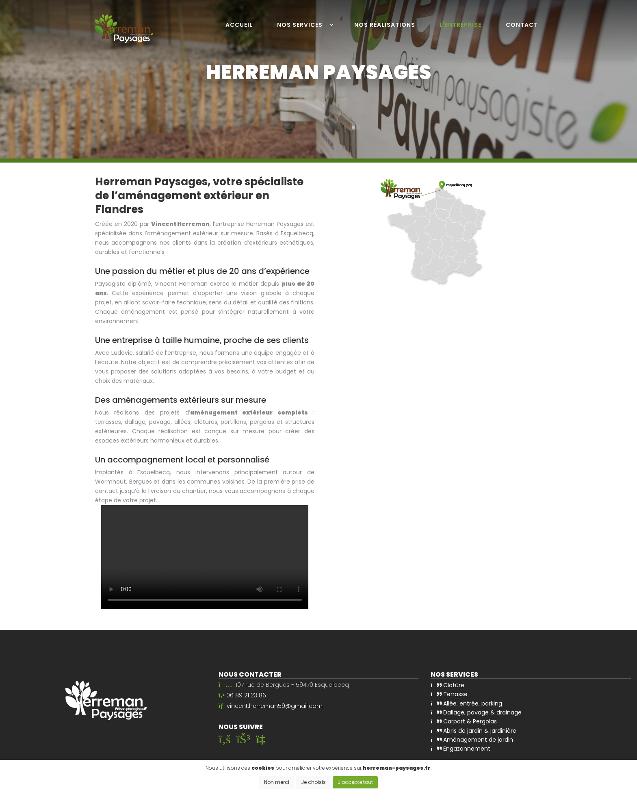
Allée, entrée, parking (466, 702)
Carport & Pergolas (464, 720)
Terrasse (449, 693)
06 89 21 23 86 (246, 695)
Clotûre (447, 684)
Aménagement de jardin (472, 738)
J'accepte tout (355, 782)
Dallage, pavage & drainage (476, 711)
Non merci (276, 782)
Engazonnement (460, 747)
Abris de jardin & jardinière (473, 729)
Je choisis (313, 782)
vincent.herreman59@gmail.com (275, 706)
